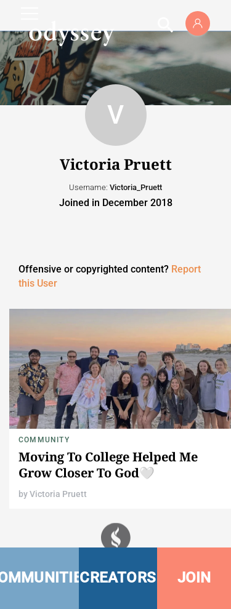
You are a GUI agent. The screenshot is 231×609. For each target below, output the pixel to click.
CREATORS (117, 577)
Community (44, 440)
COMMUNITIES (39, 577)
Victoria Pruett (58, 494)
